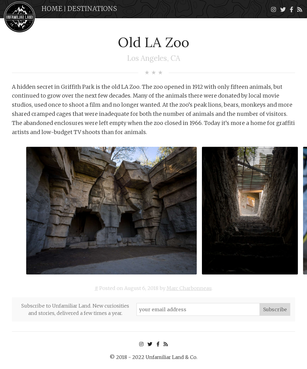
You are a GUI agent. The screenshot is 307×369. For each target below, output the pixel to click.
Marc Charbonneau (189, 288)
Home (51, 9)
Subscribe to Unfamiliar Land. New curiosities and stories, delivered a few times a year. (75, 309)
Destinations (92, 9)
